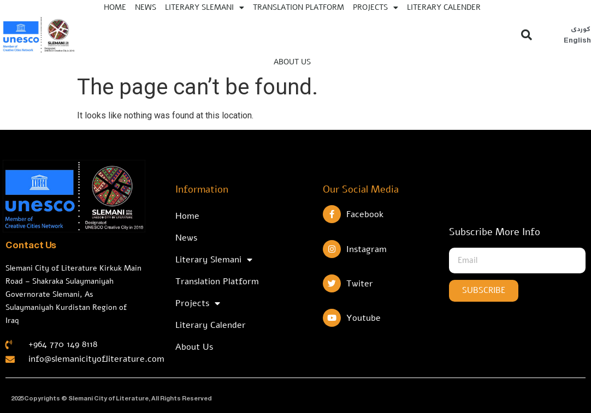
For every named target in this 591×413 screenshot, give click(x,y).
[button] (526, 35)
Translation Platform (217, 282)
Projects (197, 303)
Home (187, 216)
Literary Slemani (213, 260)
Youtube (363, 318)
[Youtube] (332, 318)
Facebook (364, 214)
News (186, 238)
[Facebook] (332, 214)
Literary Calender (210, 325)
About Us (292, 62)
